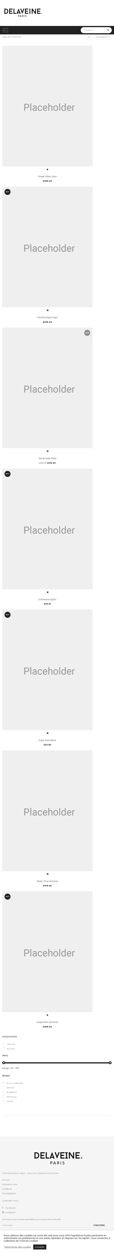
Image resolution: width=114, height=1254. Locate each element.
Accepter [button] (39, 1247)
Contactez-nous (10, 1200)
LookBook (7, 1188)
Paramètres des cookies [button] (18, 1247)
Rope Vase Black (47, 740)
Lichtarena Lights (47, 599)
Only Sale (11, 1044)
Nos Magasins (9, 1193)
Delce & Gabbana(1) (14, 1083)
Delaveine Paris (9, 1184)
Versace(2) (11, 1097)
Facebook (10, 1207)
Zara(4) (9, 1101)
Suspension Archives (47, 1022)
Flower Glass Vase (47, 176)
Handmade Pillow (47, 458)
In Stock (11, 1049)
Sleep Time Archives (47, 881)
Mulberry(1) (11, 1092)
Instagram (11, 1212)
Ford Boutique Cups (47, 317)
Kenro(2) (10, 1088)
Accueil (5, 1179)
